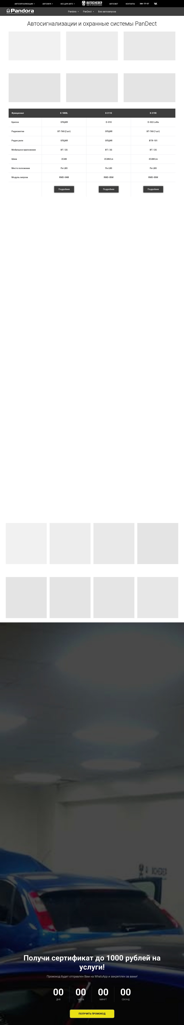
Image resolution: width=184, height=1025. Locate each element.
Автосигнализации (24, 4)
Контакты (130, 4)
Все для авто (67, 4)
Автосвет (113, 4)
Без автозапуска (107, 11)
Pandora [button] (72, 11)
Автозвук (46, 4)
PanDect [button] (87, 11)
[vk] (155, 3)
